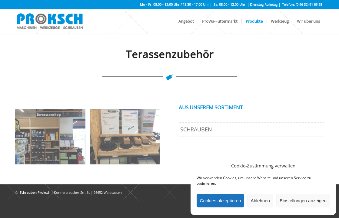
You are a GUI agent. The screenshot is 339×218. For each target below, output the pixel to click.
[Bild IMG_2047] (127, 139)
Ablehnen (260, 200)
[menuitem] (186, 21)
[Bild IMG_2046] (52, 139)
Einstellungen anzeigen (303, 200)
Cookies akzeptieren (220, 200)
